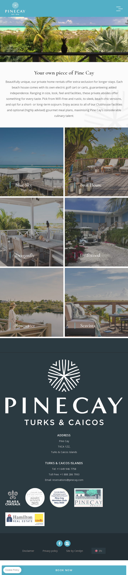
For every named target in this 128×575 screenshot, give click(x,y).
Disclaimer (28, 550)
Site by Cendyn (74, 550)
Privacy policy (50, 550)
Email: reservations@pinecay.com (64, 480)
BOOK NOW (64, 570)
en (100, 551)
